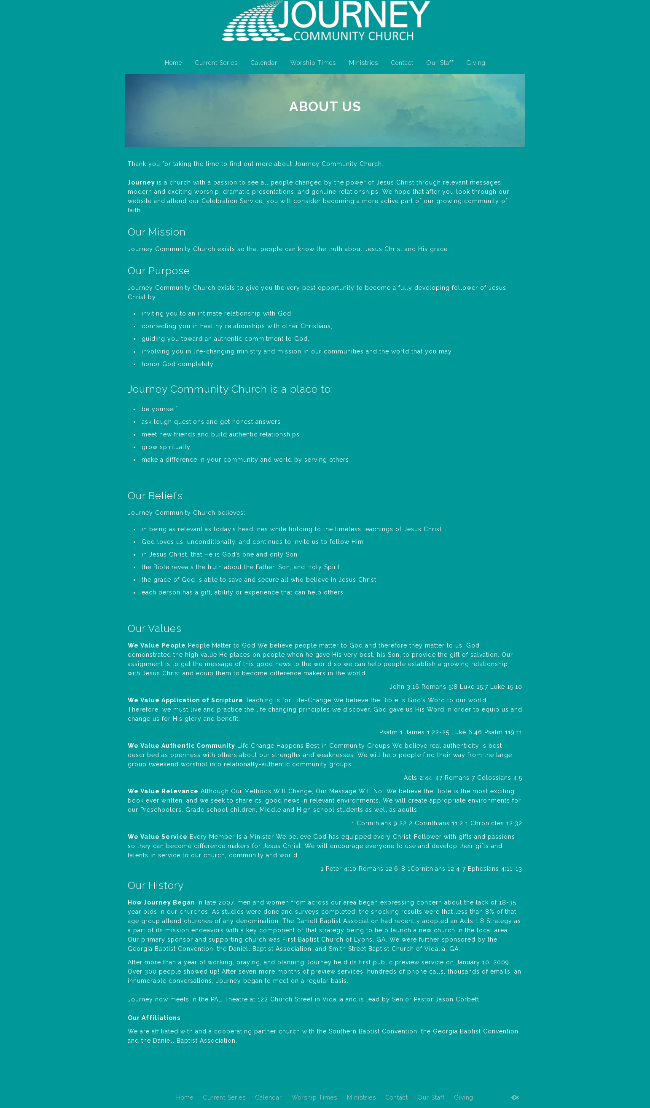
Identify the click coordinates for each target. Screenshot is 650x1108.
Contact (402, 62)
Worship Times (313, 62)
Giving (476, 62)
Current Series (216, 62)
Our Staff (440, 62)
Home (173, 62)
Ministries (363, 62)
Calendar (264, 62)
